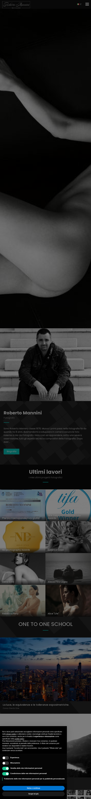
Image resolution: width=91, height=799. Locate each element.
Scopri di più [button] (33, 794)
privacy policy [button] (11, 734)
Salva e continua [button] (33, 788)
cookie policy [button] (19, 739)
